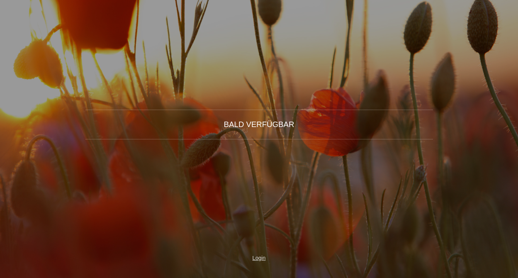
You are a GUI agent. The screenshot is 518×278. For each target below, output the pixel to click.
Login (258, 258)
